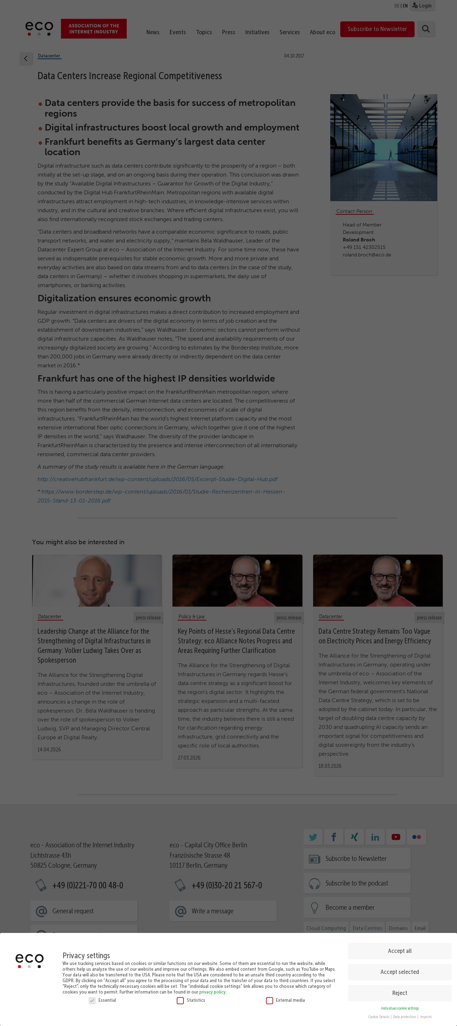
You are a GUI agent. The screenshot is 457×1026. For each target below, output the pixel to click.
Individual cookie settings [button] (400, 1003)
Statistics (191, 995)
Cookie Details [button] (379, 1012)
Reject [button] (399, 987)
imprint (426, 1012)
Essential (102, 995)
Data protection (405, 1012)
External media (285, 995)
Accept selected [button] (400, 966)
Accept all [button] (400, 945)
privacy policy (212, 987)
